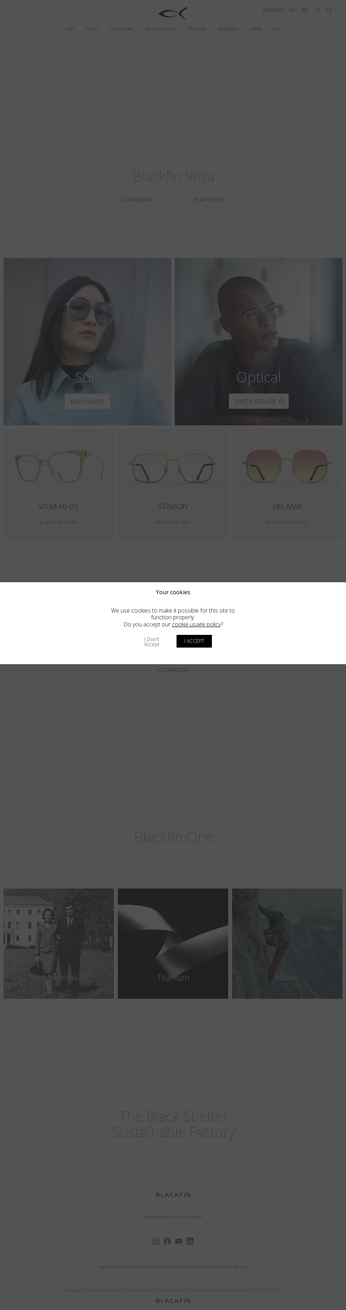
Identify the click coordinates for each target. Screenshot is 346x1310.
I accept (194, 641)
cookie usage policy (196, 624)
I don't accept (152, 642)
